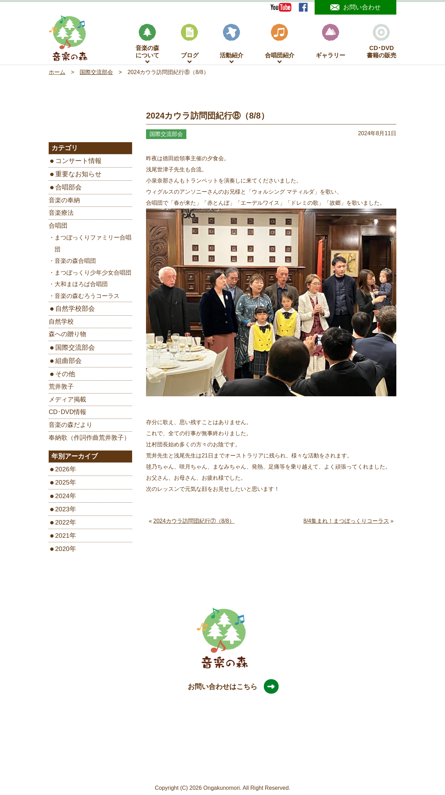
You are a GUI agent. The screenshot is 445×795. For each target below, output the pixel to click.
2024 (62, 497)
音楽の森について (147, 42)
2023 (62, 510)
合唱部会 (68, 189)
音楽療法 (61, 214)
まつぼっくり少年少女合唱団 (93, 274)
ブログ (190, 42)
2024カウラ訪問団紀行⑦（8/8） (194, 522)
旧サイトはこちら (271, 771)
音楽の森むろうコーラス (87, 297)
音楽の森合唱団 (75, 262)
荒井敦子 (61, 388)
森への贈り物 (67, 335)
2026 (62, 470)
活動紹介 (231, 42)
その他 (65, 375)
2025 (62, 484)
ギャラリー (330, 42)
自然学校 (61, 322)
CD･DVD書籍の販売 (381, 42)
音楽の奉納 (64, 201)
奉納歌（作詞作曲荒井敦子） (89, 439)
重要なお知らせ (78, 175)
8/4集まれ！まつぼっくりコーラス (346, 522)
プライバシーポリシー (217, 771)
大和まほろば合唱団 (81, 286)
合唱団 (58, 227)
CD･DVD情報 (67, 413)
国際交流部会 (75, 348)
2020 (62, 550)
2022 (62, 523)
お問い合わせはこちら (229, 688)
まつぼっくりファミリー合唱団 (93, 245)
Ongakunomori (221, 789)
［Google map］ (222, 760)
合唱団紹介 (279, 42)
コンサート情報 (78, 162)
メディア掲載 (67, 400)
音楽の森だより (70, 426)
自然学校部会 (75, 310)
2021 (62, 537)
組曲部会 (68, 362)
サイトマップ (169, 771)
